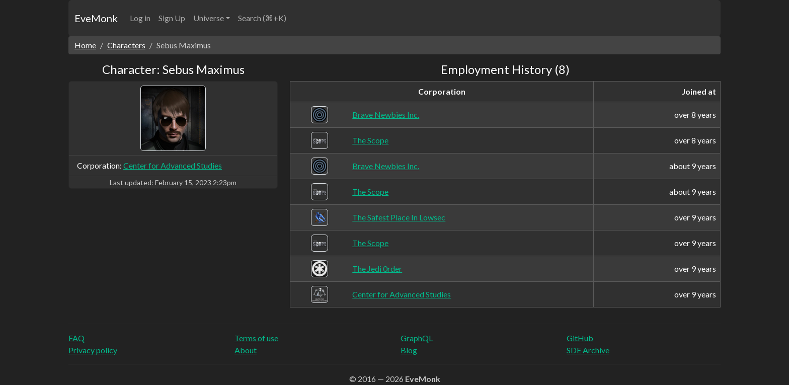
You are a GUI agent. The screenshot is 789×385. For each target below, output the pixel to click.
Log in (140, 18)
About (245, 350)
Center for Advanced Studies (172, 165)
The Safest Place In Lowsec (398, 217)
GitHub (580, 338)
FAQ (76, 338)
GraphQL (417, 338)
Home (85, 45)
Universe (208, 18)
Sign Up (172, 18)
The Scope (370, 140)
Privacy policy (92, 350)
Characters (126, 45)
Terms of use (256, 338)
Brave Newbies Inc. (385, 114)
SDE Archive (588, 350)
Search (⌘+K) (262, 18)
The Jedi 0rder (377, 268)
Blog (409, 350)
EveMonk (96, 18)
